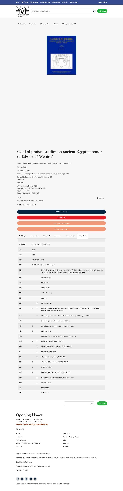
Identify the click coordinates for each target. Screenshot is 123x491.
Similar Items (70, 236)
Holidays (66, 447)
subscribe (102, 403)
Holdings (22, 236)
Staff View (82, 236)
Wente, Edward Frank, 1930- (37, 168)
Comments (47, 236)
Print (57, 24)
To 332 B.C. (35, 197)
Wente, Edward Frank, (25, 190)
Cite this (23, 24)
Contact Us (20, 437)
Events (65, 443)
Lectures (19, 447)
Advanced (102, 11)
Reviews (58, 236)
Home (18, 433)
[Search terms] (63, 11)
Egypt (19, 195)
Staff (65, 440)
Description (34, 236)
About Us (66, 433)
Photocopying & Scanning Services (28, 443)
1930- (35, 190)
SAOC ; (19, 184)
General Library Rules (71, 437)
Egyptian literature (23, 193)
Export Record (69, 24)
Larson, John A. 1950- (65, 168)
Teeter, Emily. (52, 168)
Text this (33, 24)
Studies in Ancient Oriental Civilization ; (36, 181)
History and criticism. (39, 193)
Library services (21, 440)
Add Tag (100, 202)
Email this (45, 24)
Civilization (27, 197)
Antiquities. (27, 195)
